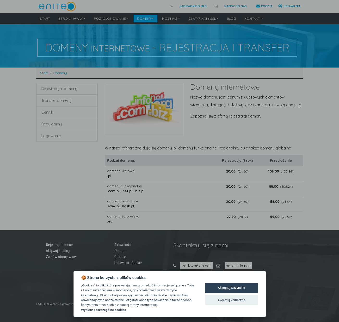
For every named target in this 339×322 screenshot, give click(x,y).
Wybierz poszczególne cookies (103, 310)
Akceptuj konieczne (231, 300)
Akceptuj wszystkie (231, 288)
